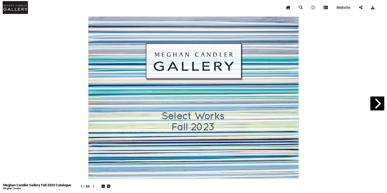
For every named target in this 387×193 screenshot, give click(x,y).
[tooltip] (288, 7)
